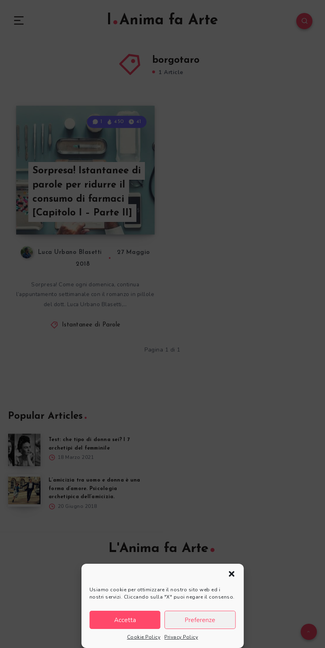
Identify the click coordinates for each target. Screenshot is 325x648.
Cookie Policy (144, 637)
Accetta (125, 620)
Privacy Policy (181, 637)
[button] (231, 574)
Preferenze (200, 620)
